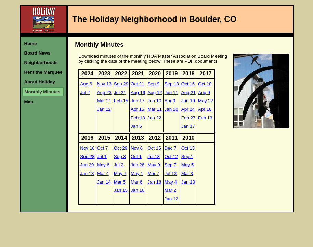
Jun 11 (171, 92)
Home (30, 43)
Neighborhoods (41, 62)
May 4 (171, 182)
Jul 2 (85, 92)
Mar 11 (154, 109)
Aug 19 (138, 92)
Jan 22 (154, 117)
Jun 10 (154, 100)
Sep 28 (87, 156)
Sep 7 (171, 164)
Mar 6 (136, 182)
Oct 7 (102, 148)
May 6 (103, 164)
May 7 (120, 173)
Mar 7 (153, 173)
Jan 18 (154, 182)
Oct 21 (137, 83)
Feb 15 (121, 100)
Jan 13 (87, 173)
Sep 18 (172, 83)
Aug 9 (204, 92)
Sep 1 (187, 156)
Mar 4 (103, 173)
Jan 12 (104, 109)
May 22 (205, 100)
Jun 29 (87, 164)
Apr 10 (204, 109)
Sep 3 (120, 156)
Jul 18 (153, 156)
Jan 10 (171, 109)
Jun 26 (137, 164)
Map (29, 101)
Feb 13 (205, 117)
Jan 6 (136, 126)
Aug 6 (86, 83)
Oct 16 (188, 83)
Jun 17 (137, 100)
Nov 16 (87, 148)
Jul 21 (120, 92)
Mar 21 (104, 100)
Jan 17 (188, 126)
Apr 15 (137, 109)
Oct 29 (120, 148)
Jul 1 (102, 156)
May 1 (137, 173)
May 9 (153, 164)
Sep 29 (121, 83)
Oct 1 (136, 156)
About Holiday (39, 81)
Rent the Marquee (43, 72)
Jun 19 (188, 100)
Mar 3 (187, 173)
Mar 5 (120, 182)
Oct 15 (154, 148)
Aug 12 (154, 92)
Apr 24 (188, 109)
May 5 (187, 164)
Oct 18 (204, 83)
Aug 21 (188, 92)
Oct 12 (171, 156)
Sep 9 (153, 83)
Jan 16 (137, 190)
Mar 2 (170, 190)
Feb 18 (138, 117)
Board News (37, 53)
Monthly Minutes (43, 91)
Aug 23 (104, 92)
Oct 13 (188, 148)
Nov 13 (104, 83)
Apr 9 (170, 100)
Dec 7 (171, 148)
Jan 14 (104, 182)
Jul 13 (171, 173)
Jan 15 (121, 190)
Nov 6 (137, 148)
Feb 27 (188, 117)
